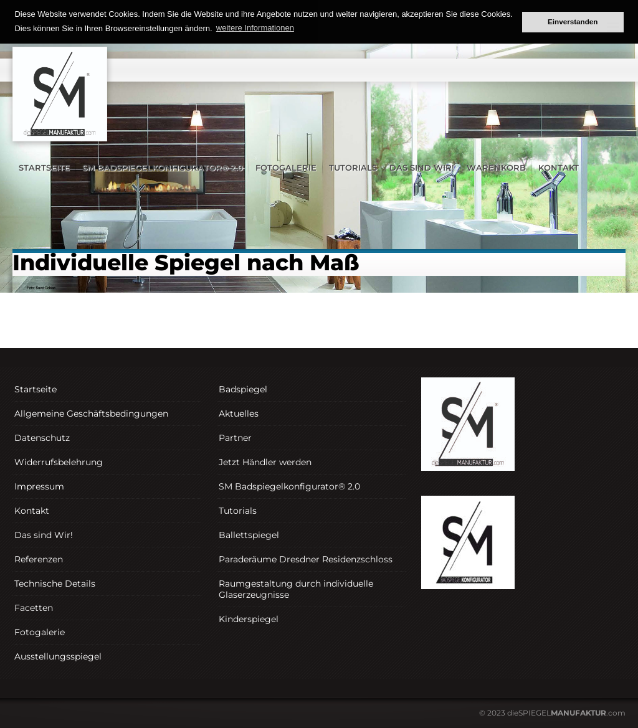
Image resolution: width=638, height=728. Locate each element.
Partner (235, 437)
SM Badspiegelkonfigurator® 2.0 (162, 168)
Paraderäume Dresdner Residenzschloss (306, 559)
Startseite (44, 168)
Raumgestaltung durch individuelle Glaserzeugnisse (296, 589)
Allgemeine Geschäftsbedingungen (91, 413)
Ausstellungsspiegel (58, 656)
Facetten (33, 607)
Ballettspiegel (249, 535)
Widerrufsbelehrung (58, 462)
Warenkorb (496, 168)
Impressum (39, 486)
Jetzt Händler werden (265, 462)
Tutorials (353, 168)
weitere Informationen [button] (255, 27)
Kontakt (558, 168)
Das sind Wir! (421, 168)
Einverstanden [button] (573, 21)
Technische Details (54, 583)
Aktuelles (239, 413)
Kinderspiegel (249, 619)
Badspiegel (243, 389)
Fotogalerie (286, 168)
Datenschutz (42, 437)
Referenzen (38, 559)
